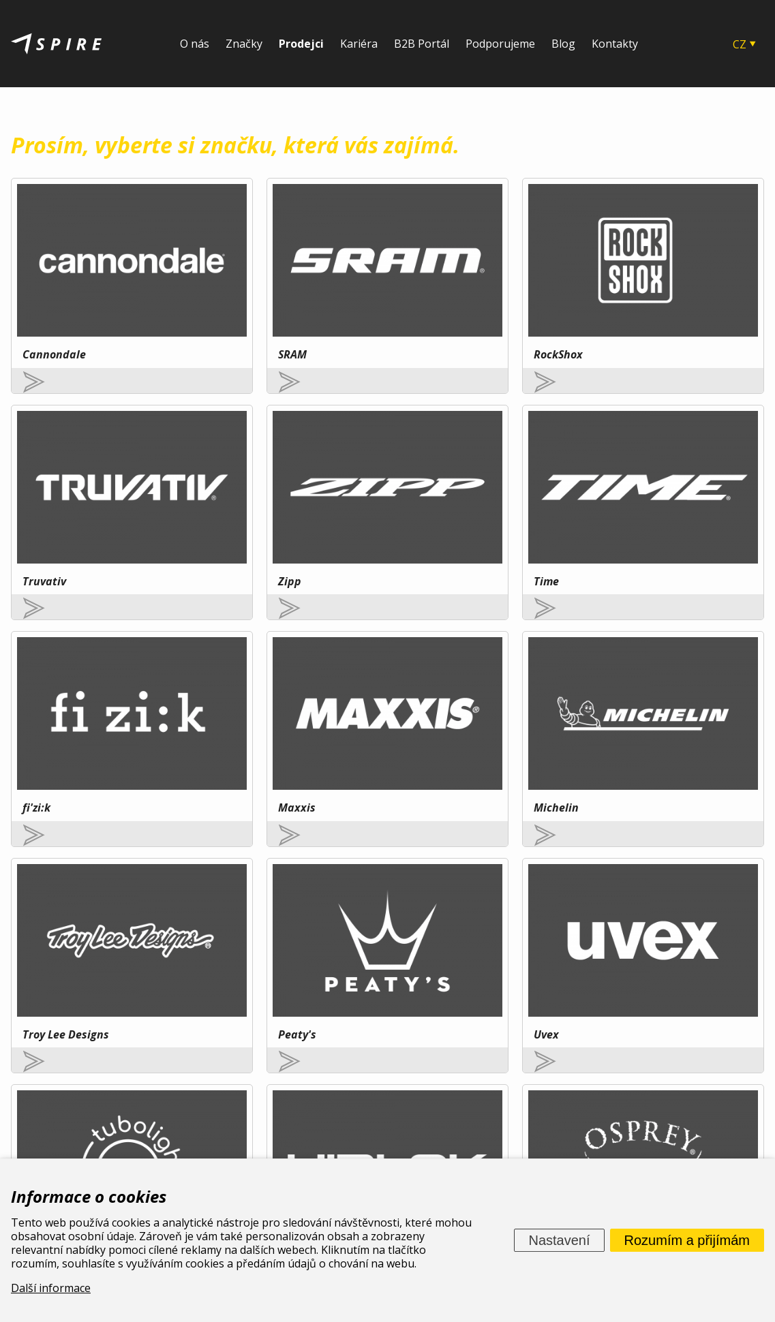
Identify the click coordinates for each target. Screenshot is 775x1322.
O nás (194, 43)
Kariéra (359, 43)
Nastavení (559, 1240)
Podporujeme (500, 43)
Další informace (51, 1287)
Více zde (125, 991)
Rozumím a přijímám (687, 1240)
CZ (739, 44)
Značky (244, 43)
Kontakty (615, 43)
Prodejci (301, 43)
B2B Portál (421, 43)
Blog (563, 43)
